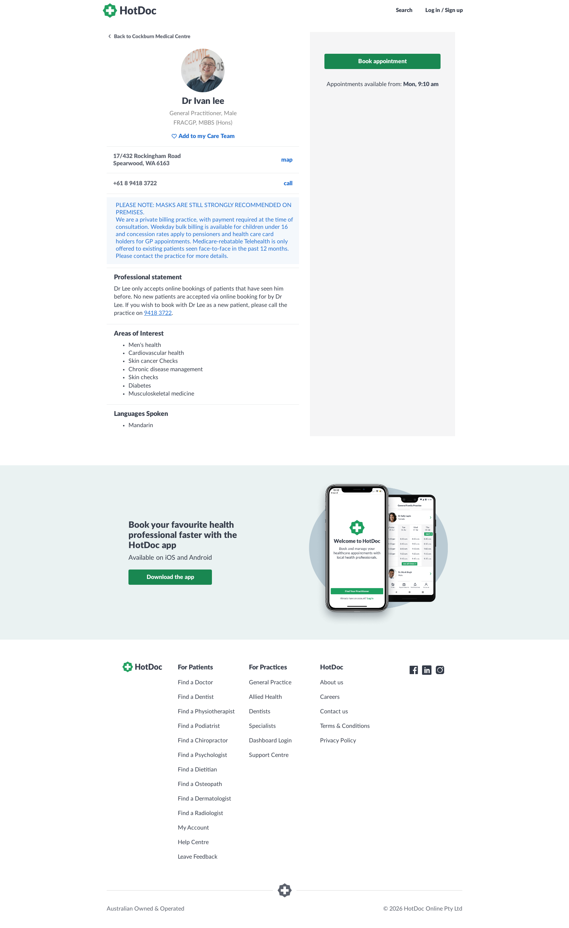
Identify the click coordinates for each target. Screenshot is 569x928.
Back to (149, 36)
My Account (193, 828)
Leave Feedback (197, 857)
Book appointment (382, 61)
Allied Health (265, 697)
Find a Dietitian (197, 770)
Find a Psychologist (202, 755)
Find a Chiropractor (203, 740)
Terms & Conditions (345, 726)
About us (331, 682)
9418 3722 (158, 313)
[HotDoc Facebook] (413, 670)
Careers (330, 697)
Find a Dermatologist (204, 799)
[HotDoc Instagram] (439, 670)
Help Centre (193, 842)
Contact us (334, 711)
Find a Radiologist (200, 813)
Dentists (259, 711)
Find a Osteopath (200, 784)
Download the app (170, 577)
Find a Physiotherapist (206, 711)
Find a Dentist (196, 697)
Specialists (262, 726)
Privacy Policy (338, 740)
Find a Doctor (195, 682)
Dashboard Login (270, 740)
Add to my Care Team (203, 136)
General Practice (270, 682)
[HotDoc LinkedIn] (426, 670)
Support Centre (268, 755)
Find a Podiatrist (199, 726)
